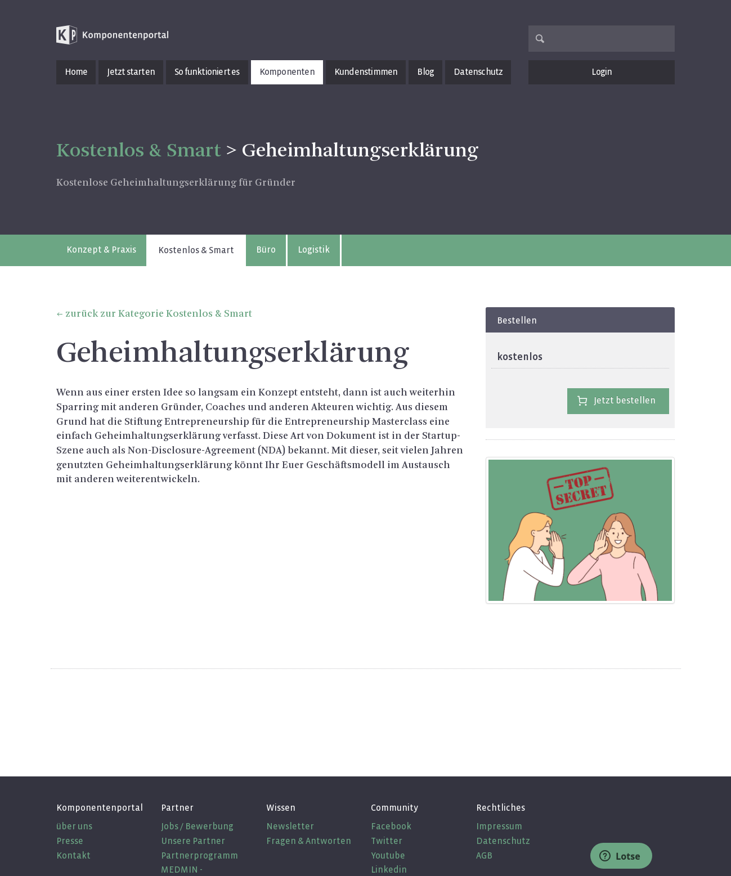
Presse (69, 841)
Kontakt (73, 855)
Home (76, 72)
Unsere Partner (193, 841)
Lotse (619, 856)
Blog (425, 72)
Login (601, 72)
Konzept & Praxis (101, 249)
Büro (266, 249)
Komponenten (287, 72)
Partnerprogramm (199, 855)
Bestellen (517, 320)
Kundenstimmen (366, 72)
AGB (484, 855)
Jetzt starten (131, 72)
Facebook (391, 826)
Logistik (314, 249)
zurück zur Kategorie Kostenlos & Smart (158, 314)
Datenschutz (478, 72)
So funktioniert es (207, 72)
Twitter (386, 841)
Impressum (499, 826)
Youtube (388, 855)
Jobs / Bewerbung (197, 826)
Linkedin (389, 869)
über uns (74, 826)
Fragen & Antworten (308, 841)
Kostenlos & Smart (196, 250)
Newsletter (290, 826)
